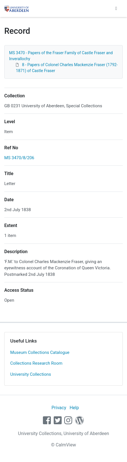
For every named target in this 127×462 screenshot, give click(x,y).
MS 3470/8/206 (19, 157)
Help (74, 407)
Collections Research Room (36, 363)
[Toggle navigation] (116, 8)
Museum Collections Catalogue (39, 352)
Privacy (58, 407)
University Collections (30, 374)
